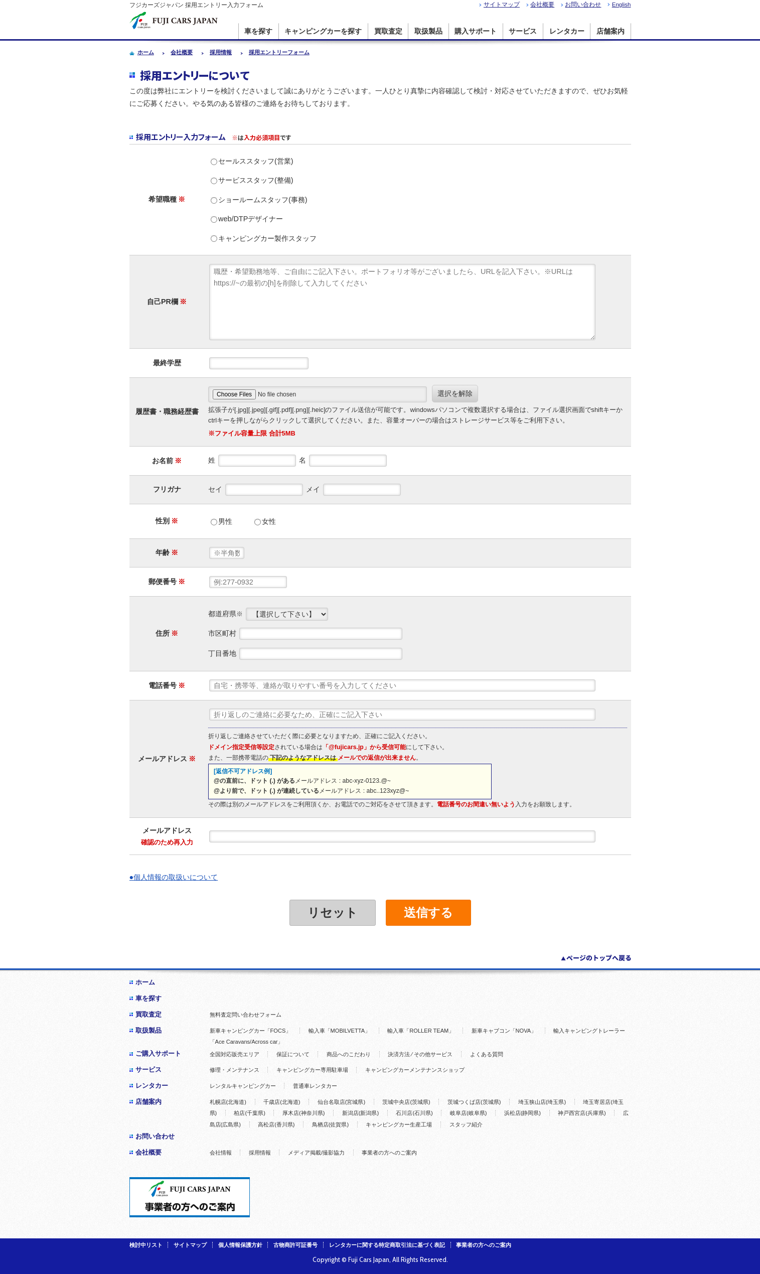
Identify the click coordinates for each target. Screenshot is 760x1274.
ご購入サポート (158, 1053)
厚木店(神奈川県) (303, 1113)
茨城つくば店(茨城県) (474, 1102)
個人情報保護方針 (240, 1245)
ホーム (145, 982)
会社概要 (542, 5)
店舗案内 (610, 31)
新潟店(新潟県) (360, 1113)
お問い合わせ (583, 5)
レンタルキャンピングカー (243, 1086)
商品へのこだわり (349, 1054)
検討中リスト (146, 1245)
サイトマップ (502, 5)
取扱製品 (428, 31)
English (621, 5)
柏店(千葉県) (249, 1113)
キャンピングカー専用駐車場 (312, 1070)
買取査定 (388, 31)
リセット (333, 912)
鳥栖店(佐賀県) (330, 1124)
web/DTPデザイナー (247, 219)
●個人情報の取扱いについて (173, 877)
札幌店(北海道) (228, 1102)
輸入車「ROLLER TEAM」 (420, 1031)
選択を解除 (455, 393)
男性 (221, 521)
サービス (523, 31)
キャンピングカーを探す (323, 31)
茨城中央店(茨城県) (406, 1102)
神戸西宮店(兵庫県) (581, 1113)
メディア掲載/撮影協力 (316, 1153)
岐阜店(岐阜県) (468, 1113)
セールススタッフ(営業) (252, 161)
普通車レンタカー (315, 1086)
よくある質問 (486, 1054)
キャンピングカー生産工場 (399, 1124)
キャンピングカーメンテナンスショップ (415, 1070)
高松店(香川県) (276, 1124)
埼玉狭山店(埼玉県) (542, 1102)
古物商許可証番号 (295, 1245)
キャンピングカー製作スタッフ (264, 238)
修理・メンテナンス (234, 1070)
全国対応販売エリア (234, 1054)
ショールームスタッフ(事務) (259, 200)
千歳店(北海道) (281, 1102)
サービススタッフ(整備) (252, 180)
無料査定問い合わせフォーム (245, 1015)
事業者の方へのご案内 (389, 1153)
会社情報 (221, 1153)
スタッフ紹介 (466, 1124)
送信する (428, 912)
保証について (293, 1054)
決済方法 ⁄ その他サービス (420, 1054)
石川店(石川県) (414, 1113)
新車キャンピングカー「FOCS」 (250, 1031)
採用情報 (260, 1153)
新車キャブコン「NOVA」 (504, 1031)
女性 (265, 521)
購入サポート (475, 31)
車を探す (258, 31)
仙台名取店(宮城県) (341, 1102)
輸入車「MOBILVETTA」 (340, 1031)
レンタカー (566, 31)
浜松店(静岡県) (522, 1113)
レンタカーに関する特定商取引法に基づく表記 (387, 1245)
